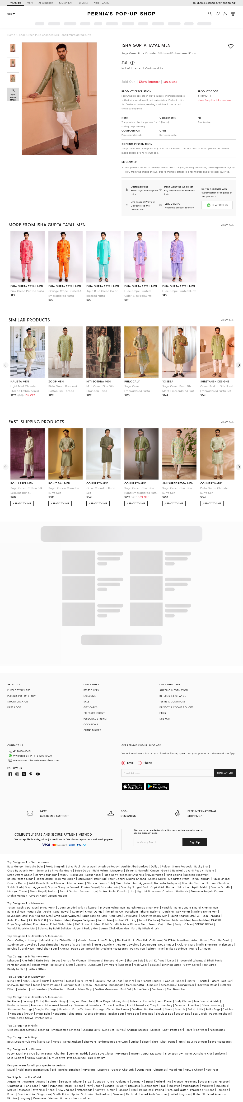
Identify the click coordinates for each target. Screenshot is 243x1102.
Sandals (180, 1009)
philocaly (132, 381)
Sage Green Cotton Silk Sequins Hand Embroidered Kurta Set (26, 490)
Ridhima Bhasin (65, 878)
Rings (63, 1001)
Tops (149, 960)
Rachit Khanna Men (182, 915)
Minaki (87, 944)
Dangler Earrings (45, 1009)
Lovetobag (149, 944)
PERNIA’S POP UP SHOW (21, 695)
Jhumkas (64, 1009)
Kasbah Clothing (125, 920)
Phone (147, 762)
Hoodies (169, 980)
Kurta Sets (42, 960)
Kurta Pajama (52, 984)
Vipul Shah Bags (46, 948)
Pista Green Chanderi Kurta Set (215, 490)
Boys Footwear (197, 1041)
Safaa (103, 891)
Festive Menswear (106, 989)
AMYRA (64, 948)
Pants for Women (18, 964)
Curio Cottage (16, 940)
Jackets (81, 964)
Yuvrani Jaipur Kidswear (147, 1053)
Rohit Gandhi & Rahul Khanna (127, 878)
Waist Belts (43, 1013)
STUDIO (83, 2)
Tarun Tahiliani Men (94, 915)
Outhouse (155, 940)
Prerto (193, 948)
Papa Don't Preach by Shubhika (124, 874)
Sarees (55, 960)
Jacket (135, 1041)
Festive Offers (37, 968)
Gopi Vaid (157, 887)
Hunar (204, 940)
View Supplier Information (214, 100)
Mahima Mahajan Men (175, 920)
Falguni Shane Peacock (177, 866)
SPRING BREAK (204, 924)
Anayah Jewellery (128, 944)
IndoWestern (39, 989)
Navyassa (122, 1053)
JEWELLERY (45, 2)
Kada (159, 1009)
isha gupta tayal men (26, 286)
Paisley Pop (137, 948)
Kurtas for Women (74, 960)
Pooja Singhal (55, 866)
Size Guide (170, 81)
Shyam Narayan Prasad (63, 887)
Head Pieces (164, 1001)
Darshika (168, 911)
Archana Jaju (88, 891)
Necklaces (13, 1001)
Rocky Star (201, 866)
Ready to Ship (16, 968)
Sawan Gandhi (220, 887)
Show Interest (149, 81)
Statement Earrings (19, 1009)
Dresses (109, 960)
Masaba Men (200, 920)
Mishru (64, 874)
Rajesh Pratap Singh (20, 878)
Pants (89, 980)
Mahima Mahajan (46, 874)
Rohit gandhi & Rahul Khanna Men (196, 907)
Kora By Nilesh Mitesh (145, 928)
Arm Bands (201, 1001)
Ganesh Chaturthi (123, 1069)
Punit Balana (174, 874)
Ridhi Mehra (100, 870)
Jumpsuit (152, 984)
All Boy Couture (37, 1057)
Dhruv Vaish (47, 907)
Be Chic (12, 948)
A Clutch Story (186, 944)
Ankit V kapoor (88, 907)
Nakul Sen (76, 874)
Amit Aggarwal (142, 883)
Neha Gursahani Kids (199, 1053)
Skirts (69, 964)
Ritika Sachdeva (176, 948)
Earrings (28, 1001)
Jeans (36, 984)
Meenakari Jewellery (58, 1005)
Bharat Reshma (150, 911)
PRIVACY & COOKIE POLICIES (176, 707)
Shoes (169, 1009)
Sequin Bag (183, 1013)
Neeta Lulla (123, 883)
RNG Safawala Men (87, 924)
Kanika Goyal (89, 887)
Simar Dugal (38, 891)
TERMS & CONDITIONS (172, 701)
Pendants (37, 1005)
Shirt (155, 1041)
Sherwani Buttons (18, 984)
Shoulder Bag (164, 1013)
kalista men (19, 381)
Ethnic (11, 989)
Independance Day (37, 1069)
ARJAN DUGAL (37, 920)
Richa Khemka (118, 891)
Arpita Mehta (200, 887)
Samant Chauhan (217, 883)
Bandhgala (116, 984)
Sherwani (58, 980)
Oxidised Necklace (144, 1009)
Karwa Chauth (194, 1069)
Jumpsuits (95, 964)
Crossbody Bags (95, 1013)
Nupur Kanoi (93, 874)
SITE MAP (164, 718)
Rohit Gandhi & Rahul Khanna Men (124, 924)
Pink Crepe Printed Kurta (27, 290)
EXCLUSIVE (90, 695)
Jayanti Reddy (193, 870)
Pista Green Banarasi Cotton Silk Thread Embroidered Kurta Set (63, 388)
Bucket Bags (116, 1013)
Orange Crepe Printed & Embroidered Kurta (65, 293)
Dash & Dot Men (27, 907)
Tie (169, 989)
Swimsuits (110, 964)
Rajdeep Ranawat (196, 874)
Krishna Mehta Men (204, 911)
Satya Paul (73, 866)
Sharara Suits (91, 1029)
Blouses (155, 964)
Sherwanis (95, 960)
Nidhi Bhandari (207, 944)
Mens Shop (85, 989)
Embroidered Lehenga (65, 1029)
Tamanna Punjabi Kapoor (207, 891)
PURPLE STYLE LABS (19, 690)
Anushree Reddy (108, 866)
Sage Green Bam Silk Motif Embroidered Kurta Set (179, 388)
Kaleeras (135, 1001)
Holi (20, 1069)
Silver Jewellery (212, 1005)
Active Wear (141, 989)
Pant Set (126, 989)
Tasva (11, 907)
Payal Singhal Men (19, 924)
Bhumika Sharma (193, 883)
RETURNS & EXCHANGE (172, 695)
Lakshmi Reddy (78, 1053)
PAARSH (216, 920)
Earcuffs (148, 1001)
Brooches (179, 989)
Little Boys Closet (102, 1053)
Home (11, 34)
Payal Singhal (221, 878)
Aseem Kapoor (57, 895)
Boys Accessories (221, 1041)
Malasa (52, 891)
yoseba (167, 381)
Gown (120, 960)
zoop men (56, 381)
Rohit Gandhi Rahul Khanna (46, 883)
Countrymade (66, 907)
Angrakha (100, 984)
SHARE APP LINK (225, 773)
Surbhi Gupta (68, 891)
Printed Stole (43, 1017)
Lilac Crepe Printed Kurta (179, 290)
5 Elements (226, 944)
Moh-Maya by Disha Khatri (58, 940)
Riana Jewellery (104, 944)
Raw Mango (15, 866)
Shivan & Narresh (137, 870)
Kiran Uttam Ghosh (19, 874)
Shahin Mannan (17, 895)
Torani (23, 891)
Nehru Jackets (72, 1041)
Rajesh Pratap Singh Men (143, 907)
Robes (180, 980)
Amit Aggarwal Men (67, 915)
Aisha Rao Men (16, 920)
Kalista (210, 870)
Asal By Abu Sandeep (135, 866)
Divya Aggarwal (35, 887)
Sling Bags (75, 1013)
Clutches (228, 1009)
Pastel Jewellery (137, 1005)
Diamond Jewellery (187, 1005)
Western (23, 989)
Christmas (160, 1069)
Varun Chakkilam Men (115, 928)
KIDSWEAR (66, 2)
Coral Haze (27, 948)
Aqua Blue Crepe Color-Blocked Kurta (102, 293)
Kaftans (159, 960)
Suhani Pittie (156, 948)
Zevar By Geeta (220, 940)
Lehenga (43, 1029)
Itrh (132, 891)
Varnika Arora (87, 940)
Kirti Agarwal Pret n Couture (67, 1057)
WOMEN (15, 2)
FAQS (162, 712)
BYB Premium (96, 1057)
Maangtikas (120, 1001)
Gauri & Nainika (171, 870)
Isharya (33, 940)
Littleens (220, 1053)
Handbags (16, 1013)
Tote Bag (148, 1013)
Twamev (77, 911)
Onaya (154, 870)
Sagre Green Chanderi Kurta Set (63, 490)
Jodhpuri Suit (71, 984)
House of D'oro (70, 944)
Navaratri (89, 1069)
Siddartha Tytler (178, 878)
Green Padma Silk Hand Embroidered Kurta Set (216, 388)
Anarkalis (28, 960)
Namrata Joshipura (167, 883)
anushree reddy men (177, 483)
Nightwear (141, 964)
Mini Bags (133, 1013)
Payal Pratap (154, 874)
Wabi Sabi (34, 911)
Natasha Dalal (34, 866)
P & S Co (29, 1053)
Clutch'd (141, 940)
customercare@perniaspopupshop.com (30, 759)
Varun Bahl (106, 883)
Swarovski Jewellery (87, 1005)
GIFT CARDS (91, 707)
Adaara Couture (162, 891)
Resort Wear (40, 964)
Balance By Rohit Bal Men (54, 928)
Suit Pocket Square (149, 980)
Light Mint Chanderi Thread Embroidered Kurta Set (24, 388)
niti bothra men (98, 381)
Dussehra (103, 1069)
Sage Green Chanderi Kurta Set (177, 490)
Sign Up (195, 842)
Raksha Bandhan (69, 1069)
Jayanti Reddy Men (85, 928)
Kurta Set (108, 1029)
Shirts (45, 980)
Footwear (158, 989)
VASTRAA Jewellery (176, 940)
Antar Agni (89, 866)
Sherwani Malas (207, 984)
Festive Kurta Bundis (63, 989)
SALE (86, 701)
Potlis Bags (213, 1009)
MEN (30, 2)
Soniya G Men (184, 924)
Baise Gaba (82, 870)
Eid (54, 1069)
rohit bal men (59, 483)
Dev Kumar (183, 911)
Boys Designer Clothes (21, 1041)
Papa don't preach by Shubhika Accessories (99, 948)
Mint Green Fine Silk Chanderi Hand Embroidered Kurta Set (101, 388)
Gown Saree (191, 964)
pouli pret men (21, 483)
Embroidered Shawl (20, 1017)
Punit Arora (40, 924)
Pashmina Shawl (220, 1013)
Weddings (175, 1069)
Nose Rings (103, 1001)
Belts (191, 1009)
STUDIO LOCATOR (17, 701)
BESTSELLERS (91, 690)
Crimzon (205, 948)
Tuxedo (87, 984)
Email (128, 762)
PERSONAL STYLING (95, 718)
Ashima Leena (75, 883)
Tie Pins (129, 980)
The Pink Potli (125, 940)
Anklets (215, 1001)
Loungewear (186, 984)
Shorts (191, 980)
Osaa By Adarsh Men (20, 870)
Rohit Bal (100, 878)
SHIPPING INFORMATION (173, 690)
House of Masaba (177, 887)
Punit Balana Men (40, 915)
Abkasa (215, 915)
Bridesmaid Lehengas (191, 960)
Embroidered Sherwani (113, 1041)
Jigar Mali (143, 891)
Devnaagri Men (17, 915)
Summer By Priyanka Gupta (54, 870)
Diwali (11, 1069)
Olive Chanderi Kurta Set (100, 490)
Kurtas (70, 980)
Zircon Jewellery (114, 1005)
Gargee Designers (83, 920)
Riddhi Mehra (44, 878)
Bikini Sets (57, 964)
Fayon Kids (14, 1053)
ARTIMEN (202, 915)
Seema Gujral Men (160, 924)
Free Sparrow (174, 1053)
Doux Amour (166, 944)
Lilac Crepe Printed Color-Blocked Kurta (138, 293)
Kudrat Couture (149, 920)
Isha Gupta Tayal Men (146, 44)
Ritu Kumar (85, 878)
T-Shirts (202, 980)
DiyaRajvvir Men (59, 920)
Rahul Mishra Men (61, 924)
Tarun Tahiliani (201, 878)
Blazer (146, 1041)
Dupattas (125, 964)
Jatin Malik (131, 915)
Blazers (214, 980)
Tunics (170, 960)
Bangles (74, 1001)
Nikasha (92, 883)
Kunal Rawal (61, 911)
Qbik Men (115, 915)
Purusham (131, 911)
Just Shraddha (49, 944)
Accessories (168, 984)
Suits (80, 980)
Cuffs (39, 1001)
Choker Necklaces (118, 1009)
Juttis (199, 1009)
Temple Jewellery (161, 1005)
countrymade (97, 483)
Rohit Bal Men (16, 911)
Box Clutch (200, 1013)
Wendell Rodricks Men (21, 928)
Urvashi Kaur (37, 895)
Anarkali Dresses (137, 1029)
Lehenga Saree (171, 964)
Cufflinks (225, 984)
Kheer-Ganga (94, 911)
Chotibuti (60, 1053)
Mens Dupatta (135, 984)
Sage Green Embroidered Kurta (137, 388)
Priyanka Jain (109, 887)
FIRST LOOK (101, 2)
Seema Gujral (157, 878)
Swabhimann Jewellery (22, 944)
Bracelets (51, 1001)
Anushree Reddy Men (154, 915)
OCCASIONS (91, 724)
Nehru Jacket (31, 980)
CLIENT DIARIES (92, 730)
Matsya (12, 891)
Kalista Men (105, 920)
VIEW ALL (227, 224)
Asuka (47, 911)
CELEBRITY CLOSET (94, 712)
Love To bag (106, 940)
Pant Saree (209, 964)
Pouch (29, 1013)
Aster (194, 940)
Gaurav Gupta (16, 883)
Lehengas (13, 960)
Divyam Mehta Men (112, 907)
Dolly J (155, 866)
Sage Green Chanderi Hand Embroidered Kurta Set (141, 490)
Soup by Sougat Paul (134, 887)
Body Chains (183, 1001)
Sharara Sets (135, 960)
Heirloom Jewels (18, 1005)
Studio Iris (181, 891)
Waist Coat (114, 980)
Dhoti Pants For (172, 1029)
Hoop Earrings (94, 1009)
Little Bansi (44, 1053)
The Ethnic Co (114, 911)
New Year (212, 1069)
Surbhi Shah (15, 887)
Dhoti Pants (214, 960)
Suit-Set (226, 980)
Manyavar (116, 870)
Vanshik (167, 907)
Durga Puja (144, 1069)
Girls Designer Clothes (21, 1029)
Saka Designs (15, 1057)
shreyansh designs (214, 381)
